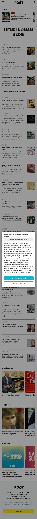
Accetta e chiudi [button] (19, 278)
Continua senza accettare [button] (18, 239)
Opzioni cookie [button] (18, 283)
